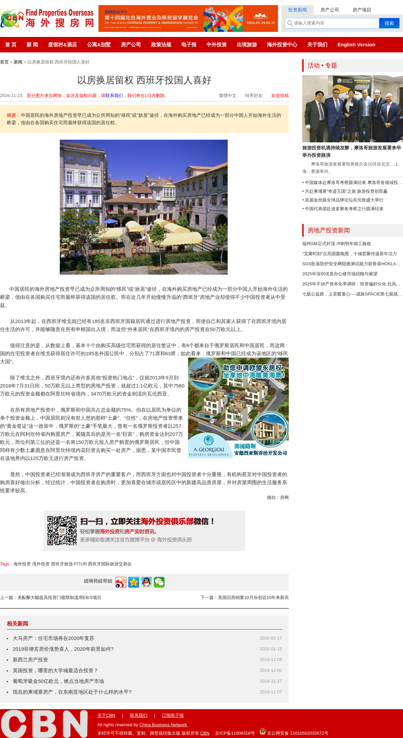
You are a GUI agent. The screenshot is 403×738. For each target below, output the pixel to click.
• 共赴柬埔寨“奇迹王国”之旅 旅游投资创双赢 (345, 191)
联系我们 (114, 95)
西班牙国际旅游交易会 (110, 563)
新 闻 (32, 44)
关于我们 (317, 44)
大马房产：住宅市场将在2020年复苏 (53, 638)
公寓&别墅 (99, 44)
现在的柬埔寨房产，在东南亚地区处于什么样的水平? (72, 692)
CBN (204, 733)
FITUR (80, 563)
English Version (356, 44)
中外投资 (217, 44)
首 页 (10, 44)
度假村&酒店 (62, 44)
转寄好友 (254, 95)
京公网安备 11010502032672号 (293, 731)
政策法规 (161, 44)
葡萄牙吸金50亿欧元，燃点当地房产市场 (58, 681)
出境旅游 (247, 44)
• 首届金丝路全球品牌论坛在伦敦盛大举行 (343, 199)
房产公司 (329, 9)
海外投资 (22, 563)
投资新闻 (297, 9)
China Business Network (163, 724)
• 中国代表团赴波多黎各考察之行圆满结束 (343, 208)
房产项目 (362, 9)
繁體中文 (227, 95)
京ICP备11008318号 (235, 733)
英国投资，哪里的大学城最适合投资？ (55, 670)
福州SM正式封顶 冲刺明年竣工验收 (336, 243)
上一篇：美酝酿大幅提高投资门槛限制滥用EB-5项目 (50, 597)
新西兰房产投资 (30, 659)
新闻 (18, 61)
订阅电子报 (173, 715)
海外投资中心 (282, 44)
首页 (4, 61)
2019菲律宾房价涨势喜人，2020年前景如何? (63, 649)
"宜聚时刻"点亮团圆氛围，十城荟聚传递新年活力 (349, 253)
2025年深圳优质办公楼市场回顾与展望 (339, 273)
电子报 (188, 44)
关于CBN (106, 715)
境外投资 (41, 563)
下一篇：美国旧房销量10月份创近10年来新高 (244, 597)
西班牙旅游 (62, 563)
